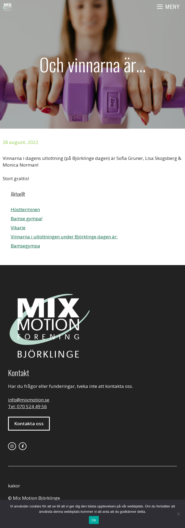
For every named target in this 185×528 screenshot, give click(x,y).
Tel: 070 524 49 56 (27, 406)
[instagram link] (12, 446)
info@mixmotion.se (28, 400)
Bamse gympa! (26, 218)
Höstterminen (25, 209)
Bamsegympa (25, 246)
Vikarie (18, 227)
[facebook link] (23, 446)
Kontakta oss (29, 423)
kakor (14, 486)
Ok (94, 520)
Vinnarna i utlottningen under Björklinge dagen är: (64, 237)
